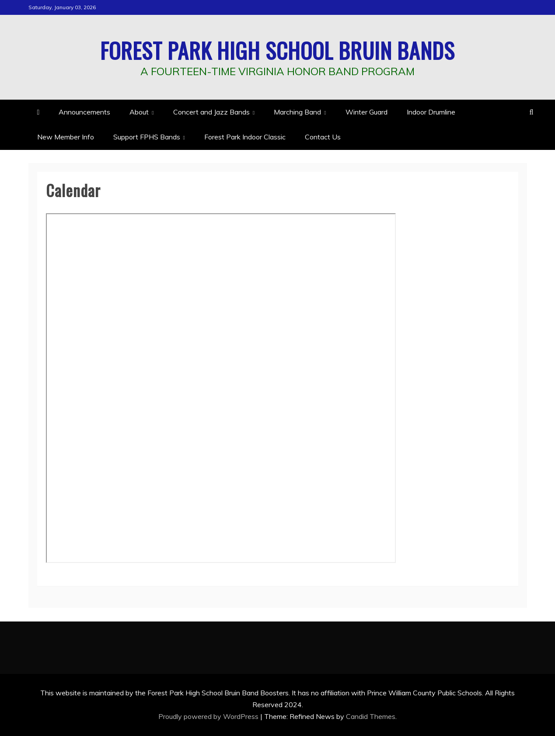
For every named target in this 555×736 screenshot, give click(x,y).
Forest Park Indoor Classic (245, 136)
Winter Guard (366, 112)
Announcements (84, 112)
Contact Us (323, 136)
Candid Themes (370, 716)
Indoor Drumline (431, 112)
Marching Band (297, 112)
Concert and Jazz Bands (211, 112)
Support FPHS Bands (146, 136)
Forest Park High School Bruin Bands (277, 50)
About (139, 112)
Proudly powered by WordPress (209, 716)
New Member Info (65, 136)
